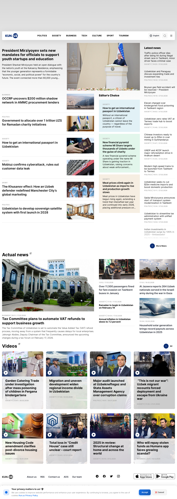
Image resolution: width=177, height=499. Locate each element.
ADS (66, 476)
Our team (77, 476)
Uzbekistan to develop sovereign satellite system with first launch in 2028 (32, 210)
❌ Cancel (159, 492)
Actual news (15, 254)
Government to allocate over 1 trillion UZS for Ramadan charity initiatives (32, 122)
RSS (42, 476)
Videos (9, 346)
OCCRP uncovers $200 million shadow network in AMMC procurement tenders (30, 100)
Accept (145, 492)
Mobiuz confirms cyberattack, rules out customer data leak (30, 166)
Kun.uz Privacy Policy (28, 495)
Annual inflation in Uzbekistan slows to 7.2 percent (115, 320)
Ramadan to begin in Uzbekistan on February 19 (116, 306)
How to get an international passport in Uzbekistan (30, 144)
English (154, 35)
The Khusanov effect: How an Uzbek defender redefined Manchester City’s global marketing (29, 190)
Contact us (54, 476)
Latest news (152, 48)
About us (32, 476)
